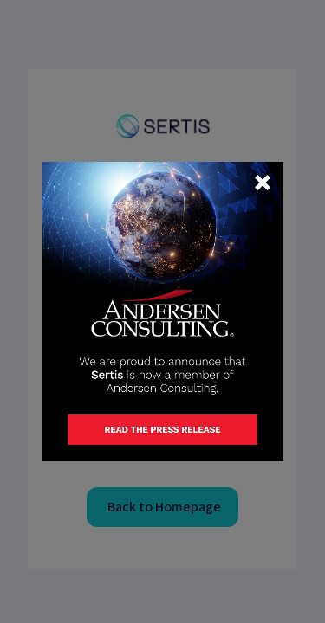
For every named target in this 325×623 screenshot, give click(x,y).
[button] (262, 182)
